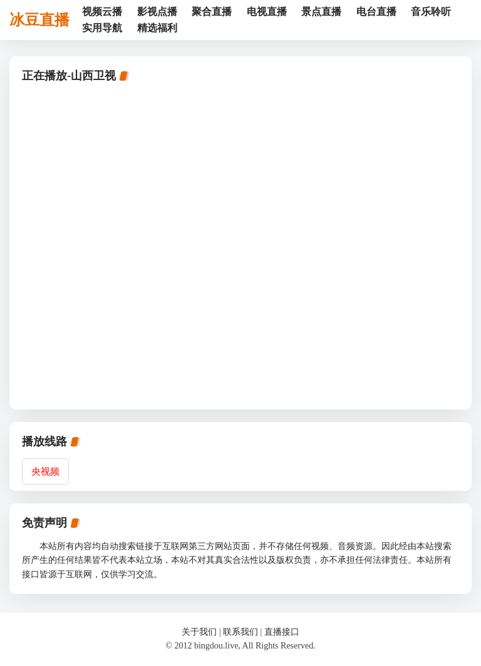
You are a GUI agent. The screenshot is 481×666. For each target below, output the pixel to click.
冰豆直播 (39, 20)
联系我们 (240, 632)
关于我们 (199, 632)
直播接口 (281, 632)
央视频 (45, 472)
